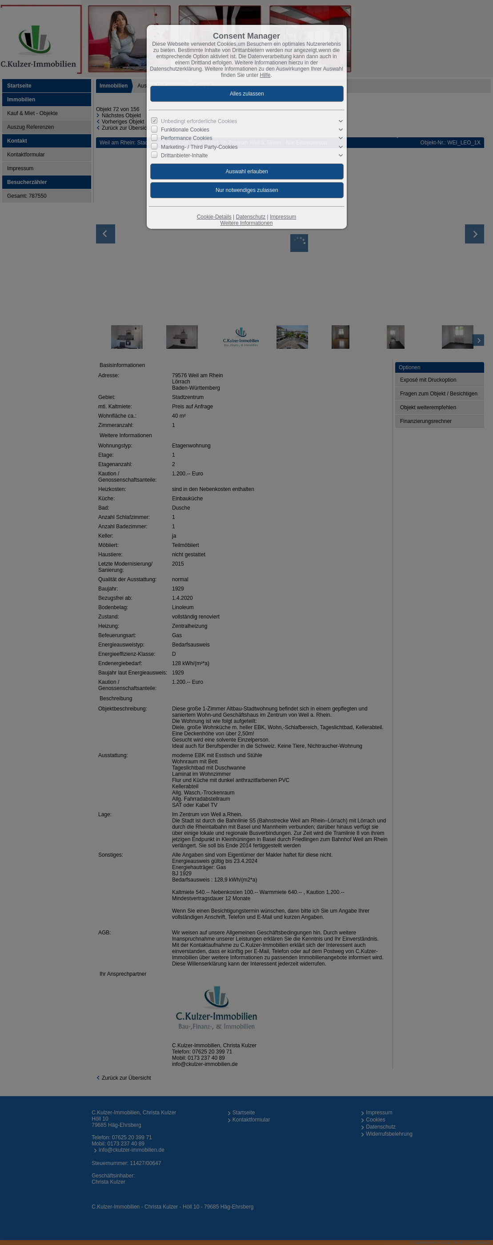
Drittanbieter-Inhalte (184, 155)
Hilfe (265, 75)
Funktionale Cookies (185, 130)
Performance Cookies (186, 138)
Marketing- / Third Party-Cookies (199, 147)
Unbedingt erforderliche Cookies (199, 121)
